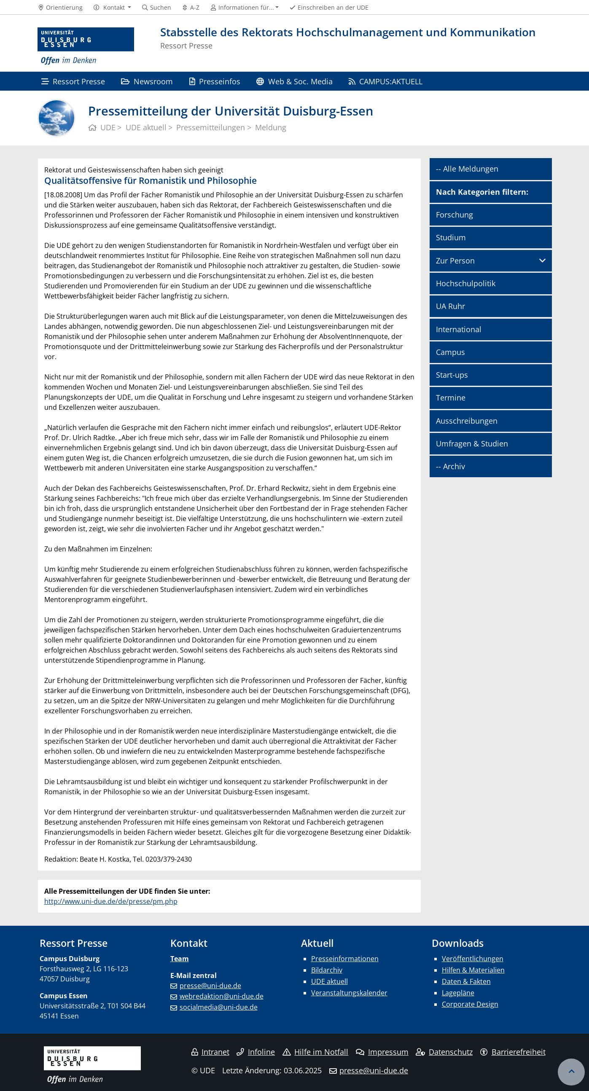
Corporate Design (470, 1004)
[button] (112, 7)
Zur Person (455, 260)
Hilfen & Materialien (473, 970)
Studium (451, 237)
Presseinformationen (345, 958)
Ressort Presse (73, 81)
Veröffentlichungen (472, 958)
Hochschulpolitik (465, 283)
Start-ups (452, 375)
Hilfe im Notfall (315, 1052)
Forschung (454, 215)
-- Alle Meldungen (467, 169)
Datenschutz (444, 1052)
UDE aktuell (329, 981)
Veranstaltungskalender (349, 992)
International (458, 329)
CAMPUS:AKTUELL (385, 81)
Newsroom (147, 81)
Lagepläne (458, 992)
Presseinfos (214, 81)
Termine (450, 397)
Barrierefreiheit (513, 1052)
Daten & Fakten (466, 981)
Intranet (210, 1052)
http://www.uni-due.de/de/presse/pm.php (111, 901)
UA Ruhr (450, 306)
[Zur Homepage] (86, 46)
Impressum (382, 1052)
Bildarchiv (326, 970)
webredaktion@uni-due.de (222, 996)
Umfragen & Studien (472, 443)
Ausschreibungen (467, 421)
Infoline (256, 1052)
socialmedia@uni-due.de (219, 1007)
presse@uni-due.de (210, 985)
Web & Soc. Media (294, 81)
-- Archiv (450, 466)
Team (179, 958)
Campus (450, 352)
